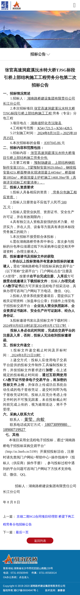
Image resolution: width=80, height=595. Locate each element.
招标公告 (38, 54)
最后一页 (22, 532)
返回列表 (40, 540)
